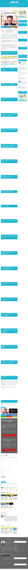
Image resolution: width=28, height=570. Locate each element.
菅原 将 (5, 516)
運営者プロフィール (16, 549)
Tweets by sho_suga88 (21, 53)
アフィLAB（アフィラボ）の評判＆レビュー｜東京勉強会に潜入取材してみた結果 (22, 64)
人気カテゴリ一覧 (14, 4)
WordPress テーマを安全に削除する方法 (22, 77)
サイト (1, 474)
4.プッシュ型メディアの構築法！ (22, 37)
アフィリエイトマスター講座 (9, 4)
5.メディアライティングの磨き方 (22, 41)
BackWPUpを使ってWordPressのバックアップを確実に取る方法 (22, 68)
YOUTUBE (18, 4)
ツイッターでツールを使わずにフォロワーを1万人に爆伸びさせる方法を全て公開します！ (22, 81)
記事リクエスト (16, 551)
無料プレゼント (4, 4)
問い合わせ (15, 550)
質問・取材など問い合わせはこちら (7, 560)
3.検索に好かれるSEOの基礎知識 (22, 33)
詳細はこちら (3, 555)
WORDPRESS (23, 4)
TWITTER (20, 4)
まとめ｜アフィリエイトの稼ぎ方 (22, 44)
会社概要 (15, 6)
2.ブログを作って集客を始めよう (22, 29)
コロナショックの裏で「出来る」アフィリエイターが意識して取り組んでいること (22, 72)
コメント (2, 460)
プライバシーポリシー (17, 552)
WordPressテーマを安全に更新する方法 (22, 85)
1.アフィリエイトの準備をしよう (22, 25)
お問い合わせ (13, 6)
